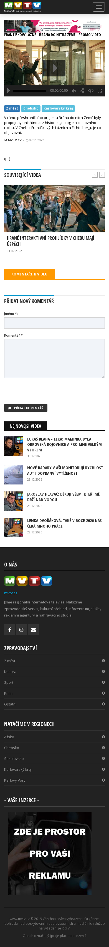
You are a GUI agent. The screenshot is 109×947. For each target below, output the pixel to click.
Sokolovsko (54, 758)
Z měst (12, 108)
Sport (54, 682)
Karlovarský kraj (58, 108)
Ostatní (54, 704)
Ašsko (54, 736)
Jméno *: (11, 313)
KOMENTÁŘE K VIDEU (29, 274)
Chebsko (31, 108)
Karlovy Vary (54, 780)
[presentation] (46, 393)
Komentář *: (14, 335)
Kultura (54, 671)
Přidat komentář (25, 408)
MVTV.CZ (13, 140)
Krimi (54, 693)
